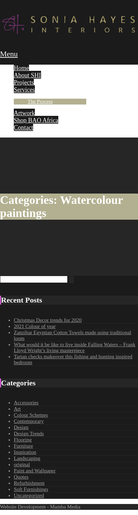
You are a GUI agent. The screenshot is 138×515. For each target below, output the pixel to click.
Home (21, 68)
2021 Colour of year (35, 326)
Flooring (23, 439)
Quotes (21, 477)
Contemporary (29, 421)
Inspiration (25, 452)
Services (24, 89)
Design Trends (29, 433)
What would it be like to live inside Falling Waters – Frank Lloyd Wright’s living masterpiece (74, 347)
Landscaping (27, 458)
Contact (23, 127)
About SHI (27, 75)
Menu (9, 54)
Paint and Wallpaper (35, 470)
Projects (24, 82)
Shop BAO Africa (36, 120)
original (22, 464)
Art (17, 409)
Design (21, 427)
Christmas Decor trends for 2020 (48, 320)
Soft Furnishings (31, 489)
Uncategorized (29, 495)
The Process (40, 101)
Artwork (24, 113)
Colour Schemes (31, 415)
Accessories (26, 402)
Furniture (23, 446)
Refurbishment (29, 483)
